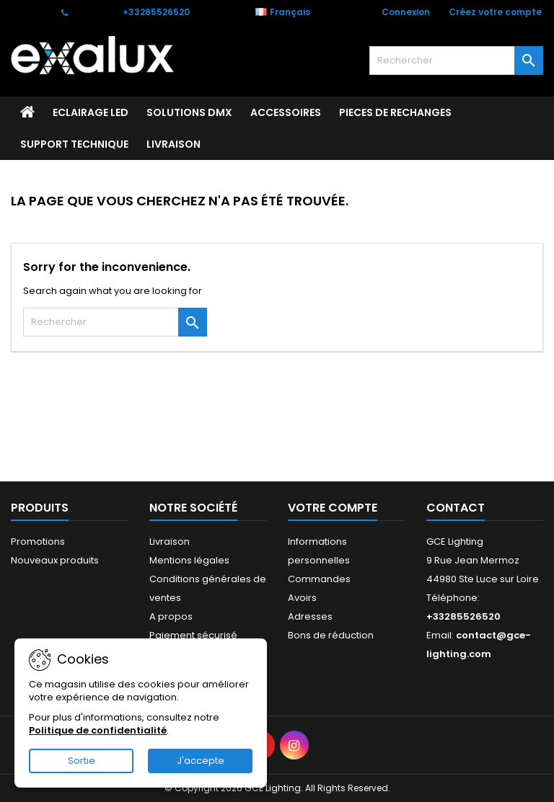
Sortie (81, 760)
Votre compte (332, 507)
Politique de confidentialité (98, 730)
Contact (29, 12)
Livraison (173, 144)
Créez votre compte (495, 12)
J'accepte (200, 760)
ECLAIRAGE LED (90, 112)
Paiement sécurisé (193, 635)
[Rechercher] (456, 60)
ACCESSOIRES (285, 112)
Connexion (406, 12)
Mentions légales (189, 560)
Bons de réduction (331, 635)
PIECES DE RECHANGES (395, 112)
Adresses (310, 616)
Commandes (319, 579)
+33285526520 (156, 12)
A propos (171, 616)
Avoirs (302, 598)
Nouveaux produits (55, 560)
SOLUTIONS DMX (189, 112)
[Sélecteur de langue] (290, 12)
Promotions (38, 541)
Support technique (74, 144)
